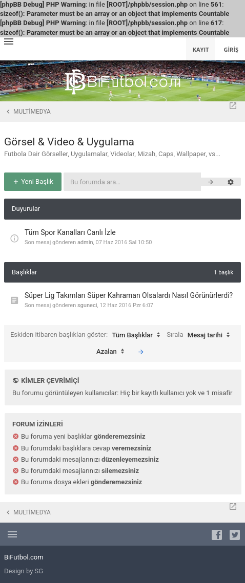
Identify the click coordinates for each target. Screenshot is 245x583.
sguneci (87, 305)
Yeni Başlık (32, 181)
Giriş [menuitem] (230, 49)
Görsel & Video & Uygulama (69, 142)
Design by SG (23, 571)
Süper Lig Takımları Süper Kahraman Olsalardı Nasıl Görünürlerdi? (129, 295)
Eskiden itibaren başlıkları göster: (87, 335)
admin (85, 242)
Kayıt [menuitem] (201, 49)
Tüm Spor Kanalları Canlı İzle (70, 232)
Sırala (201, 335)
